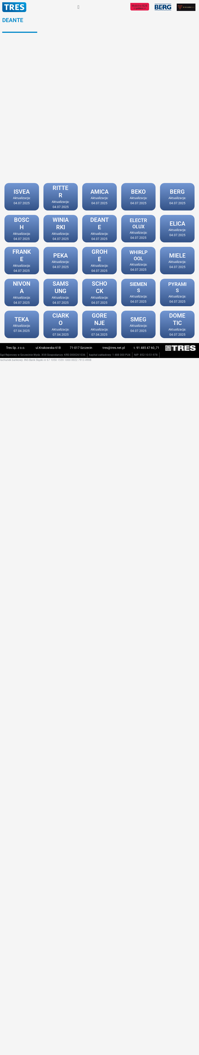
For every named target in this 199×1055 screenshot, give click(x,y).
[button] (78, 7)
